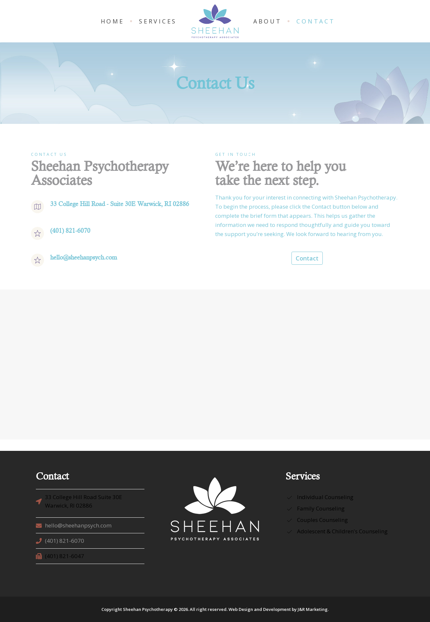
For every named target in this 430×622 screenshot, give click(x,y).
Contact (307, 258)
